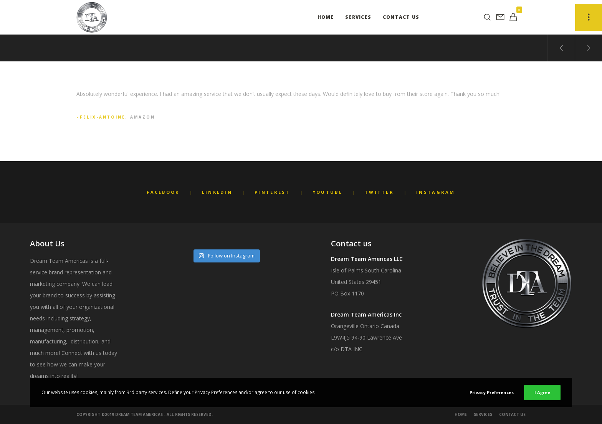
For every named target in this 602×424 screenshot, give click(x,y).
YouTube (327, 192)
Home (461, 414)
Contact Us (512, 414)
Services (483, 414)
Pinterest (272, 192)
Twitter (379, 192)
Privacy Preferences (492, 392)
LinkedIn (217, 192)
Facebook (163, 192)
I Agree (542, 392)
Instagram (435, 192)
